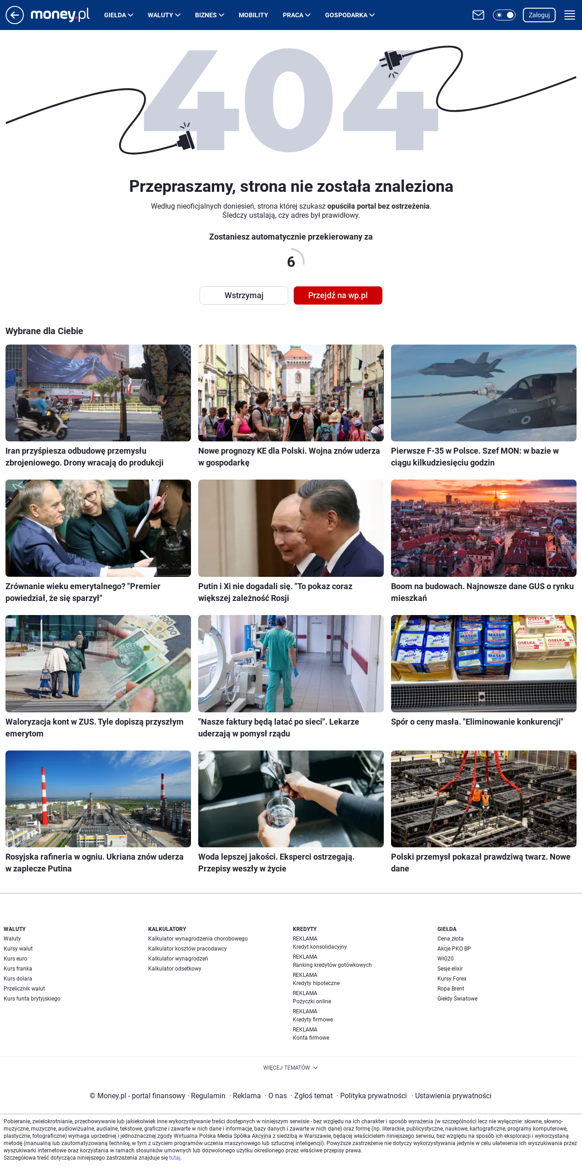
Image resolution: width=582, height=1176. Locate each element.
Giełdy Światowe (457, 999)
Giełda (115, 15)
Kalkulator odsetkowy (174, 969)
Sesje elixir (450, 969)
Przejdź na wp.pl (338, 295)
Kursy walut (18, 949)
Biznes (206, 15)
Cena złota (450, 939)
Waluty (160, 15)
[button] (504, 15)
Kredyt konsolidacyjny (320, 947)
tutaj (175, 1158)
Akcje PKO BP (454, 949)
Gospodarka (346, 15)
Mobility (253, 15)
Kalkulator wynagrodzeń (178, 959)
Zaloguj (539, 15)
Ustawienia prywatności (451, 1095)
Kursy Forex (452, 979)
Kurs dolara (18, 979)
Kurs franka (18, 969)
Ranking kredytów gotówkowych (332, 965)
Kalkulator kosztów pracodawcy (187, 949)
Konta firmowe (311, 1038)
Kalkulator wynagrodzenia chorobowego (198, 939)
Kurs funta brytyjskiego (32, 999)
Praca (293, 15)
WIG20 (445, 959)
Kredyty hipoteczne (316, 983)
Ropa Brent (450, 989)
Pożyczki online (312, 1001)
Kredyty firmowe (313, 1019)
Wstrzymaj (244, 295)
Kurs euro (15, 959)
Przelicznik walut (24, 989)
